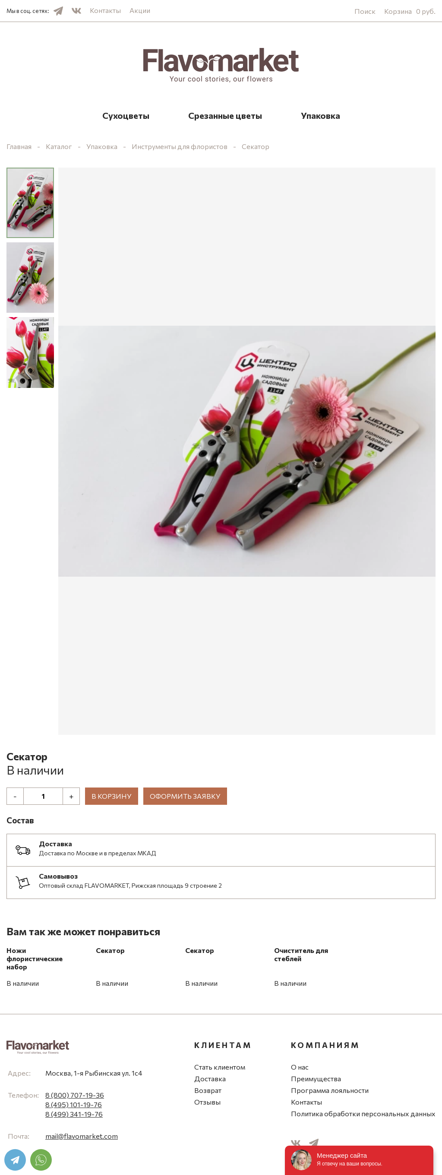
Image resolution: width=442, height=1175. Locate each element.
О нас (300, 1067)
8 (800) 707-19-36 (74, 1095)
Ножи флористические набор (34, 958)
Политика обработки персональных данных (363, 1113)
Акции (139, 10)
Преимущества (316, 1078)
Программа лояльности (330, 1090)
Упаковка (320, 115)
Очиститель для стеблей (301, 954)
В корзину (112, 796)
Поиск (365, 11)
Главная (19, 146)
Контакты (105, 10)
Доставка (210, 1078)
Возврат (207, 1090)
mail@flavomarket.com (81, 1136)
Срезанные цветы (225, 115)
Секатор (255, 146)
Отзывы (207, 1102)
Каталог (59, 146)
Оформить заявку (185, 796)
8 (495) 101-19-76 (73, 1104)
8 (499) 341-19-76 (74, 1114)
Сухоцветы (125, 115)
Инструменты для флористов (179, 146)
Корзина (410, 11)
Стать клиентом (219, 1067)
